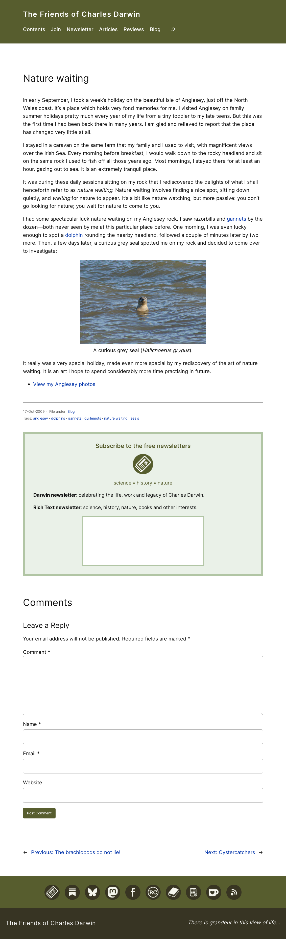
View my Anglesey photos (64, 384)
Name (32, 724)
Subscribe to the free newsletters (143, 445)
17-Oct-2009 (34, 411)
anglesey (40, 418)
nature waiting (116, 418)
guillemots (92, 418)
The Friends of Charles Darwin (81, 14)
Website (32, 782)
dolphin (74, 235)
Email (31, 753)
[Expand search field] (173, 29)
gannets (236, 219)
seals (135, 418)
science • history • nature (143, 483)
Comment (36, 652)
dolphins (58, 418)
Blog (71, 411)
